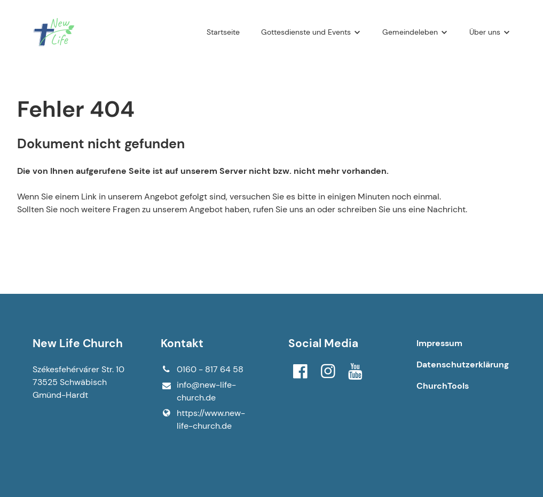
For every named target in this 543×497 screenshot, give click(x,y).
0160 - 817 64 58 (202, 369)
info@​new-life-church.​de (198, 391)
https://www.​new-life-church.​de (203, 419)
